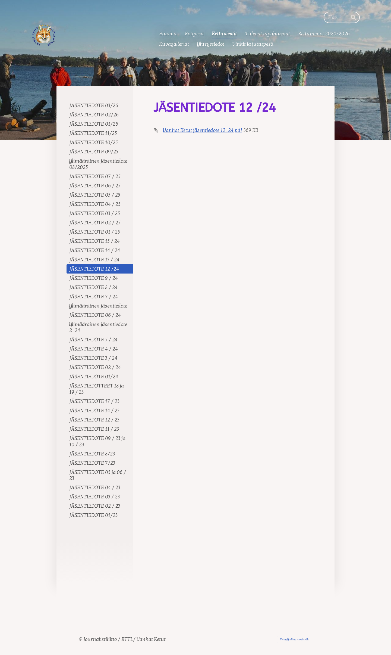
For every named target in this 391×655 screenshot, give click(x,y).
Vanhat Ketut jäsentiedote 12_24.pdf (202, 130)
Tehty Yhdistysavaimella (294, 639)
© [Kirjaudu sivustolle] (81, 639)
